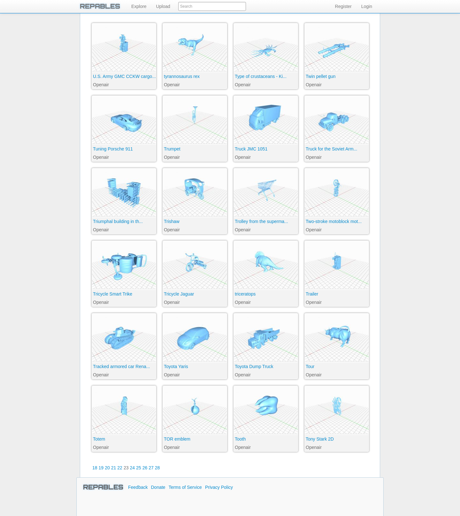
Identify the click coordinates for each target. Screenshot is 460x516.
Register (343, 6)
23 (126, 467)
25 (138, 467)
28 (157, 467)
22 (119, 467)
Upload (163, 6)
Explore (138, 6)
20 (107, 467)
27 (151, 467)
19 (101, 467)
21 (113, 467)
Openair (101, 84)
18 (94, 467)
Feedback (138, 487)
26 (145, 467)
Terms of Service (185, 487)
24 (132, 467)
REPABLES (100, 6)
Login (366, 6)
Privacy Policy (219, 487)
